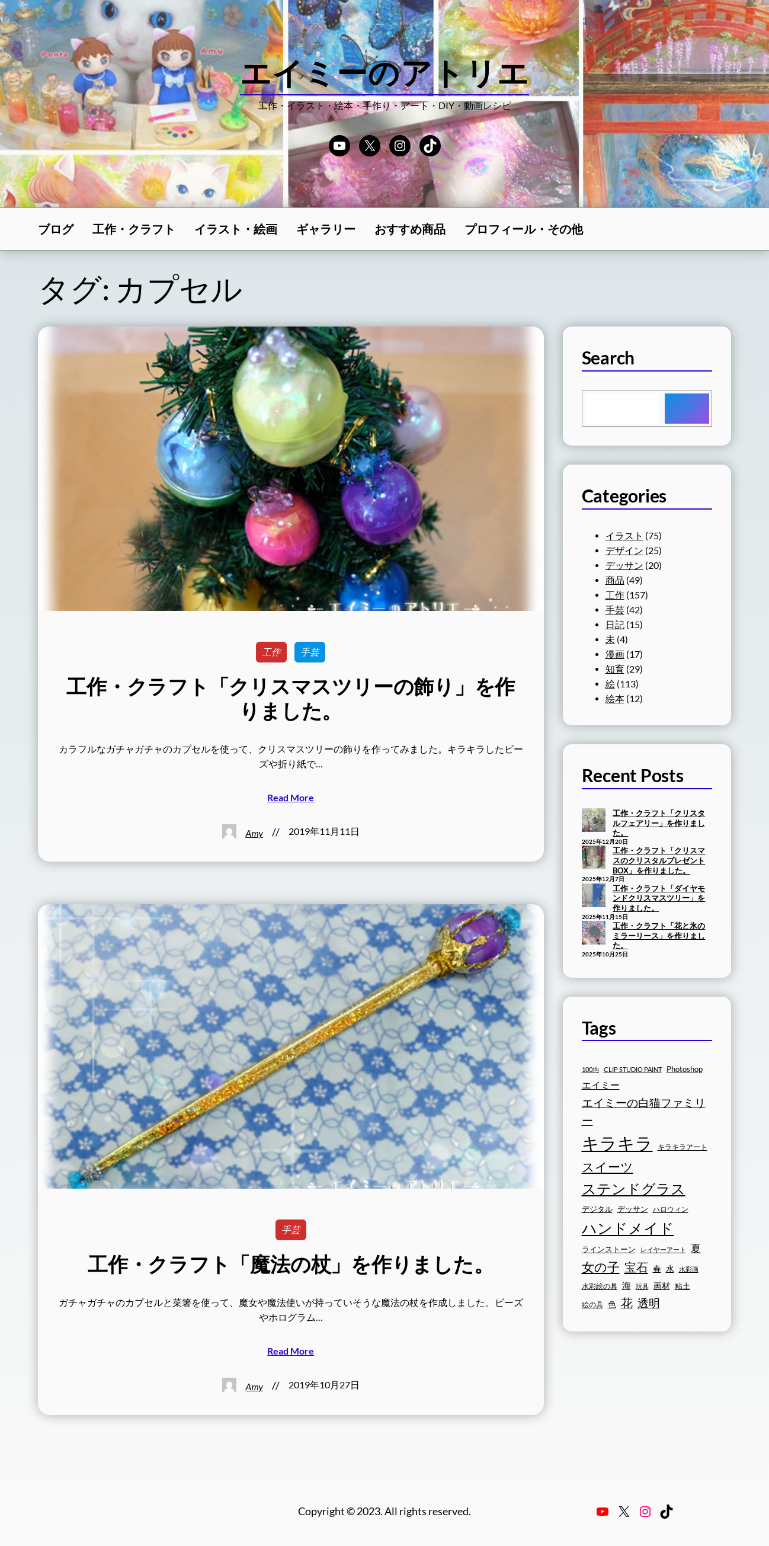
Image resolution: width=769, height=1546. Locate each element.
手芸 (309, 651)
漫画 (614, 654)
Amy (254, 833)
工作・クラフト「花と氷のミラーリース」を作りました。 (659, 935)
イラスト (624, 535)
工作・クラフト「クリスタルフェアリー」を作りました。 (659, 822)
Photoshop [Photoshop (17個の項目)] (685, 1069)
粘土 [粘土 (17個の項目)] (682, 1286)
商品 (614, 580)
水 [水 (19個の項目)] (670, 1268)
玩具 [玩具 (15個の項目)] (642, 1286)
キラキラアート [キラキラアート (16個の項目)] (682, 1147)
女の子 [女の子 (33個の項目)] (601, 1267)
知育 (614, 669)
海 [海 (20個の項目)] (626, 1286)
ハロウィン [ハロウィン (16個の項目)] (670, 1209)
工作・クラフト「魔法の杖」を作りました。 (291, 1264)
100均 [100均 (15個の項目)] (590, 1069)
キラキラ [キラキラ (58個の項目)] (617, 1142)
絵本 (614, 698)
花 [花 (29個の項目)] (627, 1302)
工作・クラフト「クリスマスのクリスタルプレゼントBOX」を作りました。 (659, 860)
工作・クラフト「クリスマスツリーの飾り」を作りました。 (290, 698)
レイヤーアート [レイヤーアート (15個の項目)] (663, 1249)
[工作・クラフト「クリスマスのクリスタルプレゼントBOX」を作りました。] (593, 859)
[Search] (687, 408)
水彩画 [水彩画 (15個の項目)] (688, 1269)
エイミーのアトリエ (385, 72)
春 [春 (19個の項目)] (657, 1268)
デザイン (624, 550)
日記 (614, 624)
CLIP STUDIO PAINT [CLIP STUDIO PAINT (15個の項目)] (633, 1069)
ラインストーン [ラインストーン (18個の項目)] (609, 1249)
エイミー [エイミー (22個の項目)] (601, 1084)
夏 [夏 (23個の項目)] (696, 1248)
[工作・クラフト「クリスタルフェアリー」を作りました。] (593, 821)
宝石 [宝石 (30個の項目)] (636, 1267)
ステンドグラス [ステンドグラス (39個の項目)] (633, 1188)
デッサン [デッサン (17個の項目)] (632, 1209)
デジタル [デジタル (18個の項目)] (597, 1209)
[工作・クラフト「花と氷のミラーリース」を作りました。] (593, 934)
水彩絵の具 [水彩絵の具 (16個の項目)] (599, 1286)
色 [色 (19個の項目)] (612, 1304)
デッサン (624, 565)
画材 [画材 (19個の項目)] (661, 1286)
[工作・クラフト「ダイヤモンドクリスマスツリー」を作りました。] (593, 897)
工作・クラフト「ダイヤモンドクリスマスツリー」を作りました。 (659, 898)
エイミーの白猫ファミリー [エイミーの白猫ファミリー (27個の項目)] (644, 1111)
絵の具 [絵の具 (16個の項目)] (592, 1304)
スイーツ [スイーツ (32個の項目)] (607, 1166)
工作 (271, 651)
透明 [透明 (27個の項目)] (648, 1303)
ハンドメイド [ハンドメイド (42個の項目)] (628, 1228)
